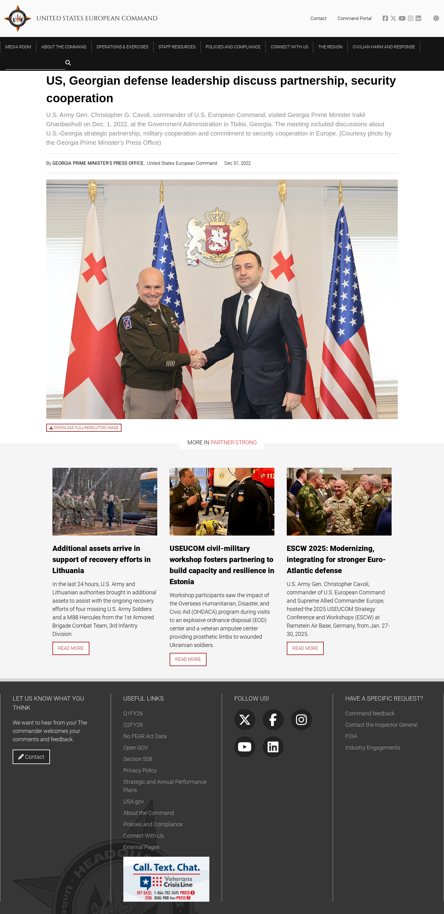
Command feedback (370, 713)
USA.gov (133, 801)
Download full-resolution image (83, 428)
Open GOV (135, 747)
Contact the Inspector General (381, 725)
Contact (318, 18)
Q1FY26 (133, 713)
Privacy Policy (140, 770)
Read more (71, 648)
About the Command (148, 813)
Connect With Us (143, 835)
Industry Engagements (372, 747)
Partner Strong (234, 442)
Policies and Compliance (153, 824)
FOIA (351, 736)
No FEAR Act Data (145, 736)
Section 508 (137, 759)
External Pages (141, 847)
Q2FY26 (133, 725)
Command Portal (355, 18)
